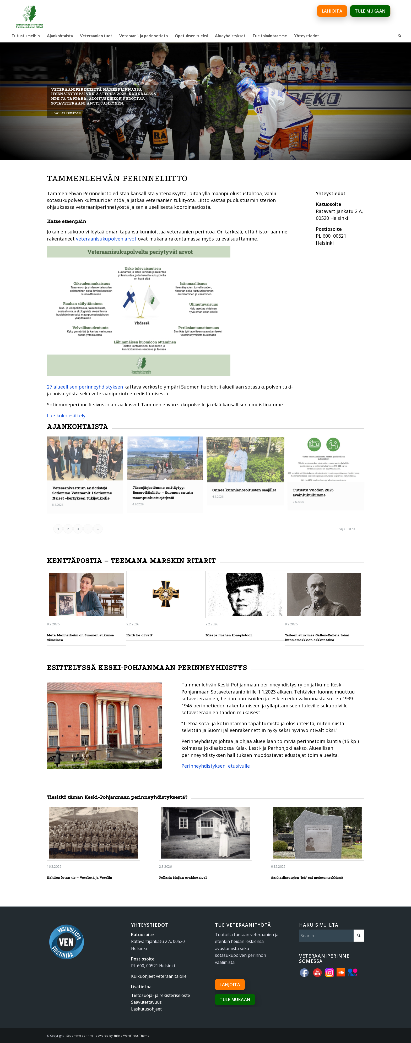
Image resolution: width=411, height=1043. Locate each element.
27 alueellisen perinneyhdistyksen (85, 387)
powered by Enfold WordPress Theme (122, 1035)
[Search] (399, 35)
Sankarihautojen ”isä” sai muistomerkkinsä (307, 878)
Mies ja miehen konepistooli (229, 635)
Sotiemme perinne (79, 1035)
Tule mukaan (235, 999)
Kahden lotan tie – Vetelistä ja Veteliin (79, 878)
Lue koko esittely (66, 415)
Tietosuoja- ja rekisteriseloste (160, 995)
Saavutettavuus (146, 1002)
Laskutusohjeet (146, 1009)
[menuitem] (25, 35)
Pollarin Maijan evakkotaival (183, 878)
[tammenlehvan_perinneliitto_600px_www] (29, 14)
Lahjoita (230, 984)
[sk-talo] (104, 725)
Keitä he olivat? (139, 635)
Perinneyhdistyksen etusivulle (215, 766)
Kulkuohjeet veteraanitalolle (159, 976)
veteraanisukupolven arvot (106, 239)
